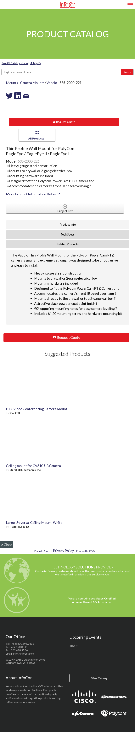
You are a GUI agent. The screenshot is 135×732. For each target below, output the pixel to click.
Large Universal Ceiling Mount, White (34, 522)
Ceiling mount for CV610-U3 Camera (33, 465)
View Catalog (99, 678)
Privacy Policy (63, 550)
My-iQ (35, 63)
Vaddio (52, 83)
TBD (72, 645)
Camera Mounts (32, 83)
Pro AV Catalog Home (15, 63)
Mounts (12, 83)
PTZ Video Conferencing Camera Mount (36, 409)
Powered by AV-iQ (85, 551)
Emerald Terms (42, 551)
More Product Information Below (33, 194)
